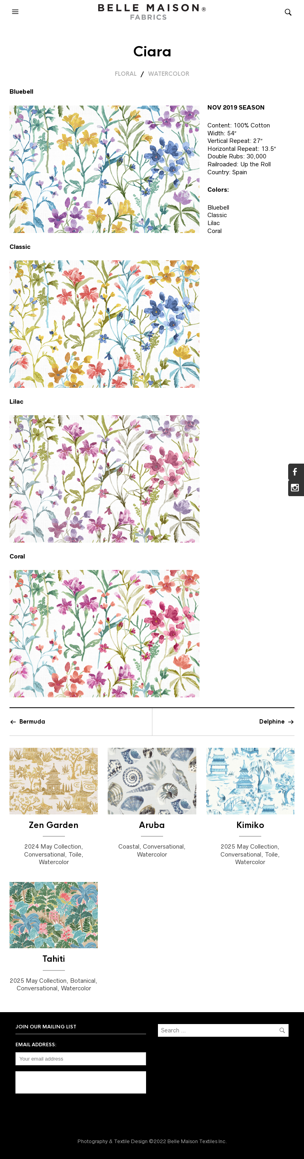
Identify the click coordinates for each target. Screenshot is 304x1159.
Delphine (272, 721)
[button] (16, 12)
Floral (126, 73)
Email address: (36, 1045)
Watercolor (168, 73)
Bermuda (32, 721)
